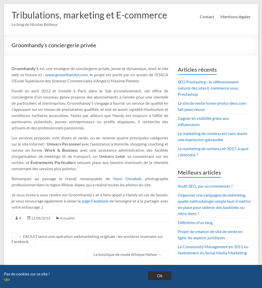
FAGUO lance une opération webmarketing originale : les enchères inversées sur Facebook (87, 239)
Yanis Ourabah (127, 178)
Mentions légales (235, 16)
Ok (159, 275)
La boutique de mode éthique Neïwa (127, 254)
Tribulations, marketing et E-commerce (89, 15)
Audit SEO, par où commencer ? (205, 186)
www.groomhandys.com (66, 74)
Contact (207, 16)
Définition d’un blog (195, 222)
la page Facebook (93, 200)
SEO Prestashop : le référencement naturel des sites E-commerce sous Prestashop (208, 88)
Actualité (67, 218)
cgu (7, 278)
